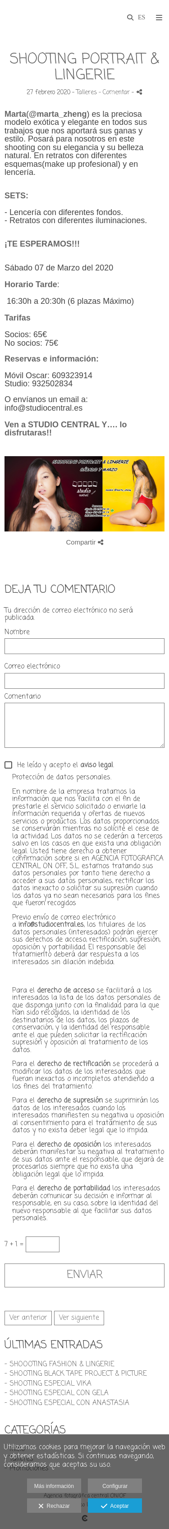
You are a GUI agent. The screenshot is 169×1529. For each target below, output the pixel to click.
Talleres (86, 92)
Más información (54, 1486)
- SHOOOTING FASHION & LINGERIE (59, 1364)
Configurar (115, 1486)
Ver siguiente (79, 1318)
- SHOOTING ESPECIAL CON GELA (57, 1393)
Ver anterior (28, 1318)
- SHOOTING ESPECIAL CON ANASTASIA (67, 1403)
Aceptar (114, 1506)
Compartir (84, 542)
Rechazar (54, 1506)
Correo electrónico (32, 667)
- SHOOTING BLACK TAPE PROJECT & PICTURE (76, 1374)
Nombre (17, 632)
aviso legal (96, 766)
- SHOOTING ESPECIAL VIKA (48, 1384)
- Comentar (115, 92)
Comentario (23, 697)
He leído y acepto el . (63, 765)
